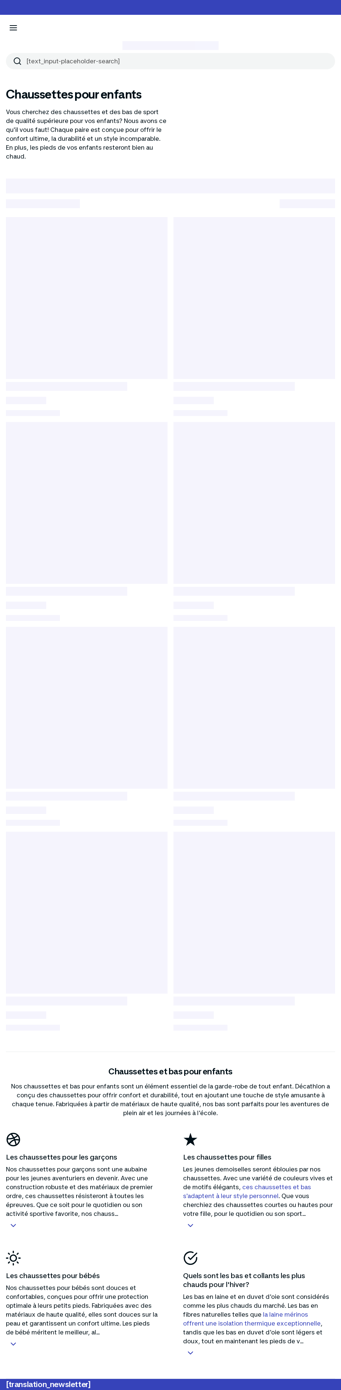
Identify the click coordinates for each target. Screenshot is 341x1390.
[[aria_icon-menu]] (13, 27)
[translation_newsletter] (48, 1384)
